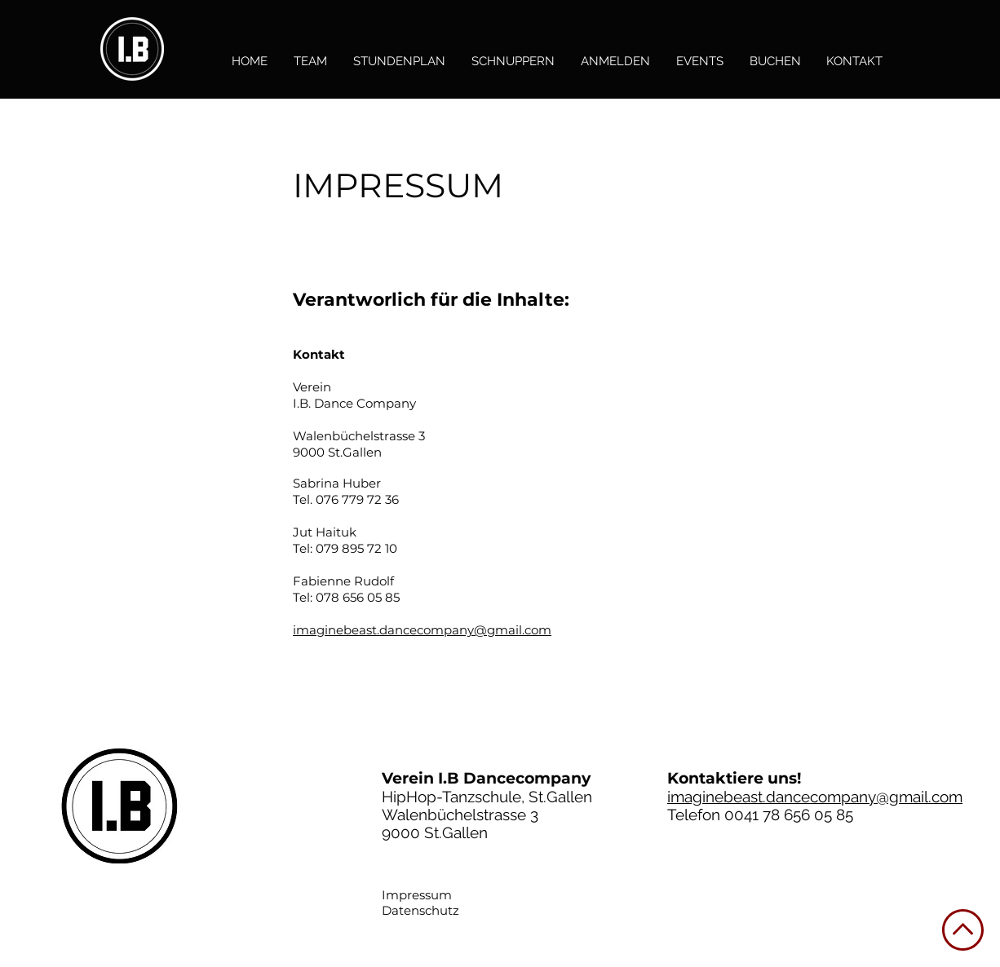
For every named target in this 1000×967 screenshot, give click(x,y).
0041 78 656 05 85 (788, 814)
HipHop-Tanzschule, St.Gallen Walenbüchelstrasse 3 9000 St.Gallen (487, 814)
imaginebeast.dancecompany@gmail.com (422, 630)
